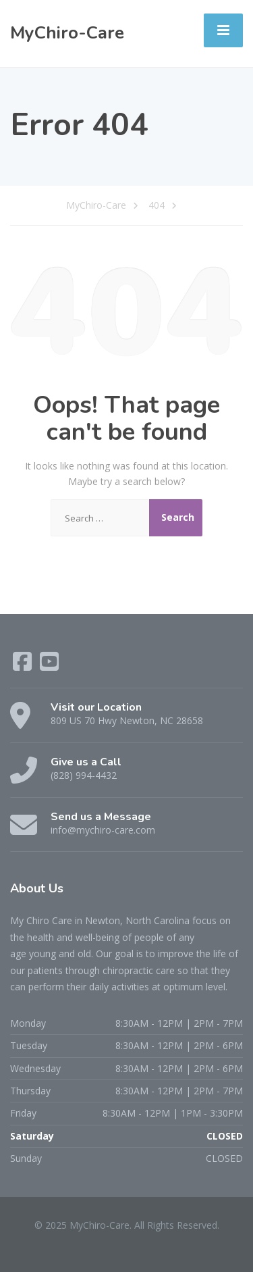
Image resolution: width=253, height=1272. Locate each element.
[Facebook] (23, 665)
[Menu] (223, 30)
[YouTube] (49, 665)
